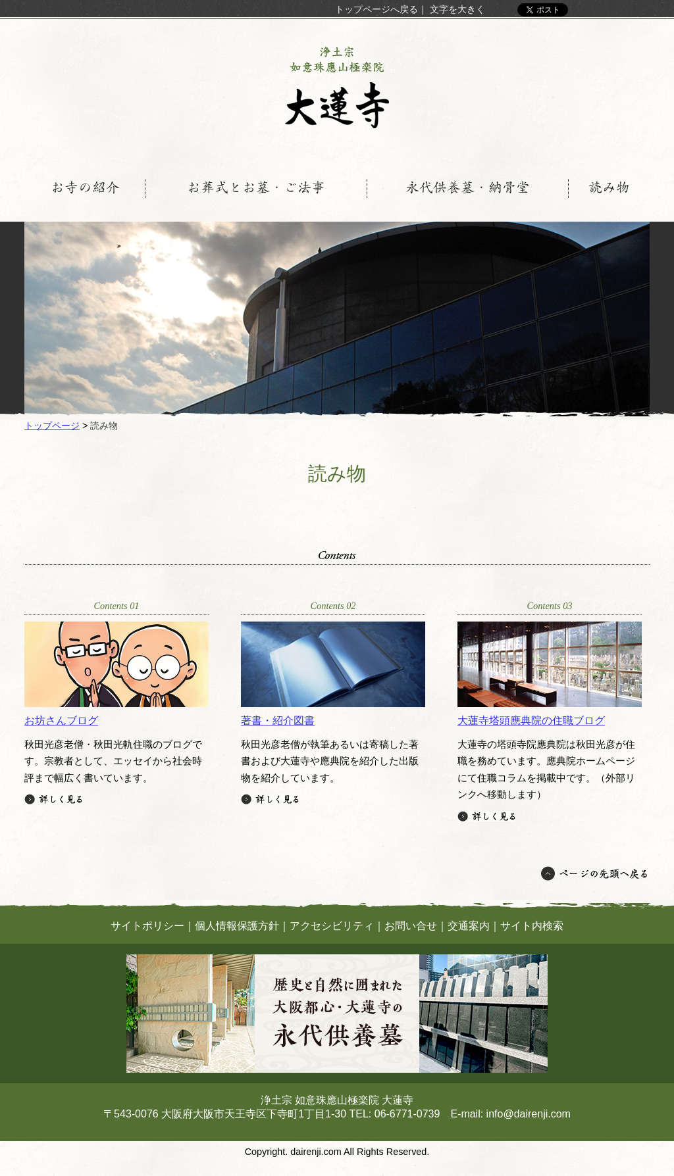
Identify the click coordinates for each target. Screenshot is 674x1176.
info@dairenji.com (528, 1113)
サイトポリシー (147, 925)
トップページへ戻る (376, 9)
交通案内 (469, 925)
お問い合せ (410, 925)
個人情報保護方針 (237, 925)
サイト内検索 (531, 925)
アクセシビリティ (332, 925)
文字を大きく (457, 9)
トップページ (52, 425)
